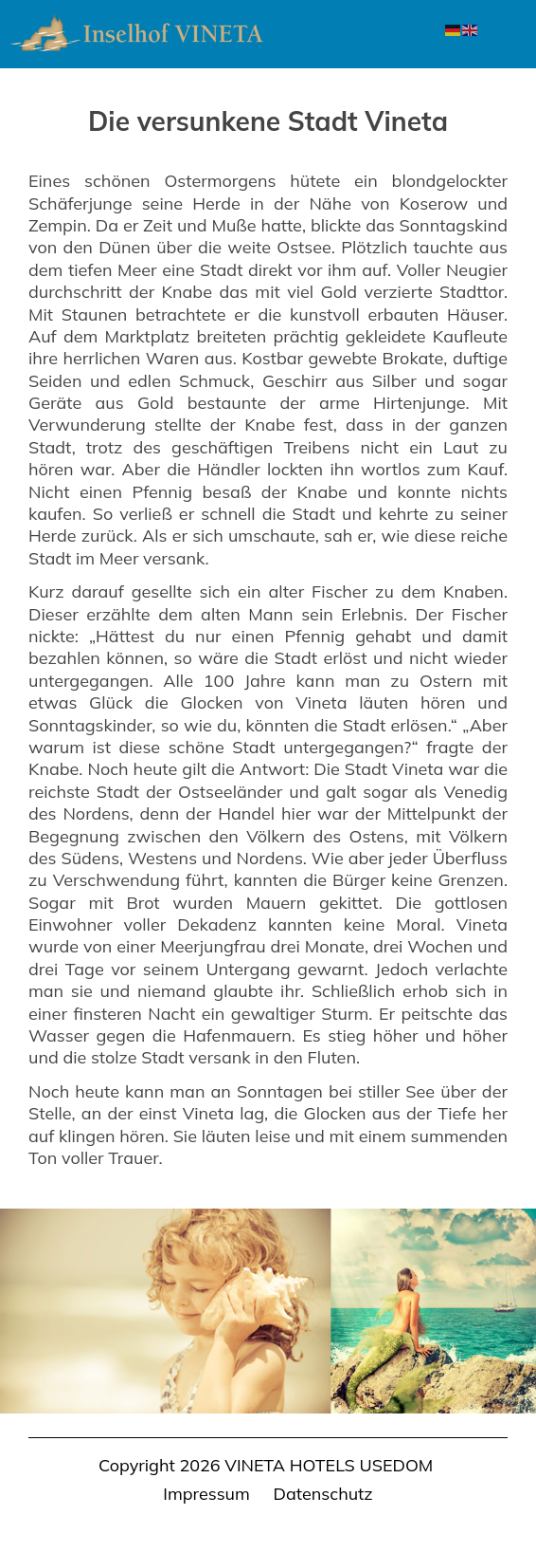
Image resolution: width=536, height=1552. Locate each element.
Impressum (206, 1494)
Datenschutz (323, 1494)
